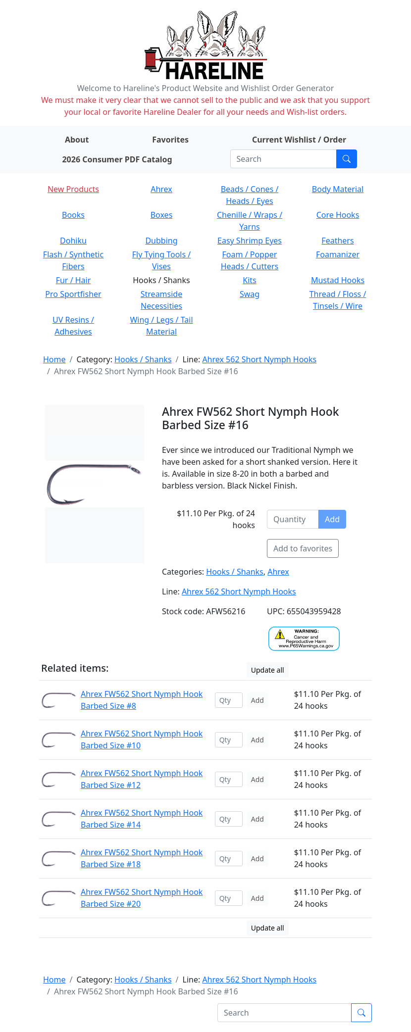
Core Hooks (338, 214)
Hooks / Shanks (142, 359)
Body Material (337, 189)
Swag (249, 294)
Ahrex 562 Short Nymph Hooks (259, 359)
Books (73, 214)
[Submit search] (346, 158)
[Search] (283, 158)
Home (54, 359)
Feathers (337, 240)
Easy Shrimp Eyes (249, 240)
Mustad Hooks (337, 280)
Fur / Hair (73, 280)
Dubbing (161, 240)
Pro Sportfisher (73, 294)
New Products (73, 189)
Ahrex (161, 189)
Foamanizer (338, 254)
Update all (267, 670)
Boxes (162, 214)
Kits (249, 280)
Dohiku (73, 240)
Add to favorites (302, 548)
